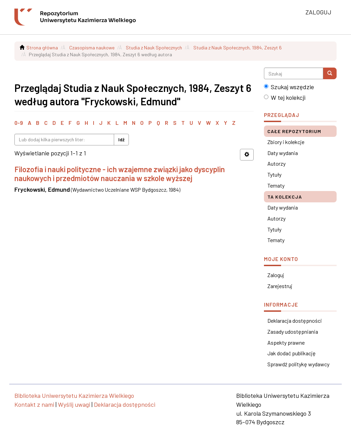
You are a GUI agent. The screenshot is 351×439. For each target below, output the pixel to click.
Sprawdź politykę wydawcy (298, 364)
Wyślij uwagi (74, 404)
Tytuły (274, 174)
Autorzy (276, 163)
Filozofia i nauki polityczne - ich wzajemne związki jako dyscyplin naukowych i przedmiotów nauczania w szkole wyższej (119, 173)
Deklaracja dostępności (294, 320)
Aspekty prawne (286, 342)
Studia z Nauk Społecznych (154, 47)
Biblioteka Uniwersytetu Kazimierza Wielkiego (74, 395)
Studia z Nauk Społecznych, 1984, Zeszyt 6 (237, 47)
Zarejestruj (279, 286)
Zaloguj (275, 275)
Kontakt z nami (34, 404)
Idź (121, 139)
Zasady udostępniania (292, 331)
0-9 (18, 122)
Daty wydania (282, 153)
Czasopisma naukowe (91, 47)
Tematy (276, 185)
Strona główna (42, 47)
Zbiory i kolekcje (285, 142)
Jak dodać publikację (291, 353)
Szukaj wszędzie (289, 87)
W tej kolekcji (284, 97)
